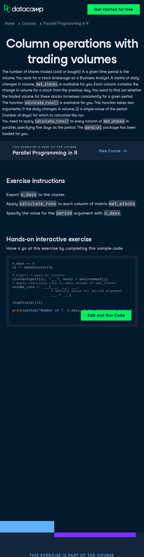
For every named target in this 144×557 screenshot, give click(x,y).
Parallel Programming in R (65, 23)
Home (10, 23)
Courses (29, 23)
